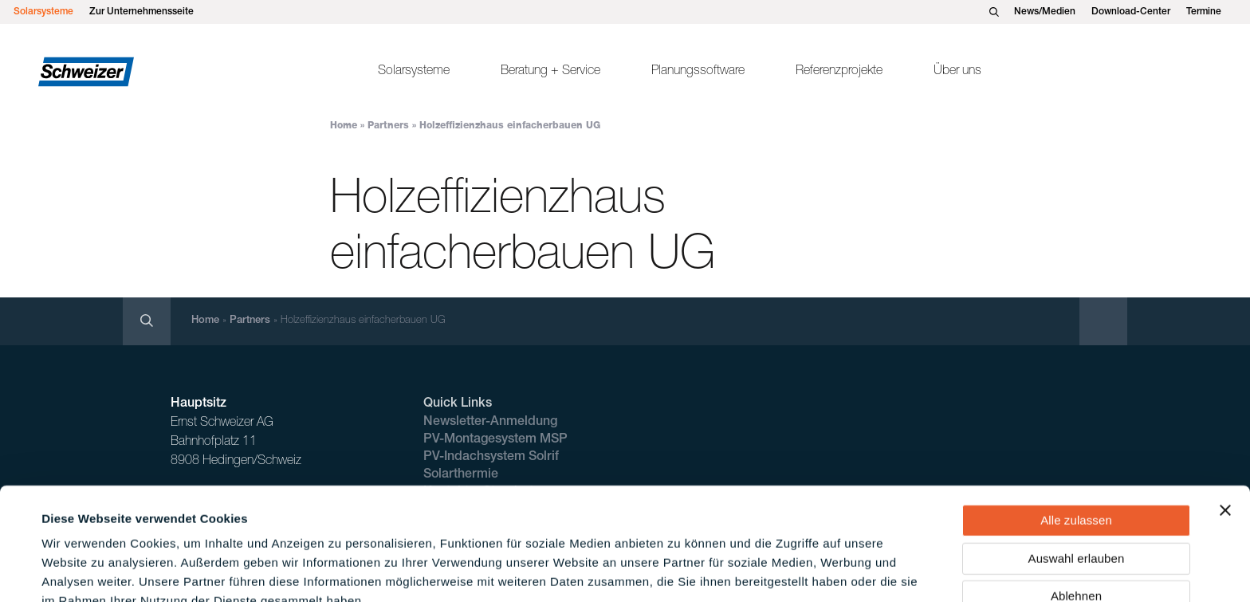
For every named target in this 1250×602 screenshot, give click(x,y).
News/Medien (1044, 12)
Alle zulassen (1076, 437)
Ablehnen (1076, 513)
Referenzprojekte (839, 71)
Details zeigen (680, 570)
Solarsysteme (43, 12)
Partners (388, 126)
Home (343, 126)
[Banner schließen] (1225, 427)
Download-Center (1130, 12)
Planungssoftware (698, 71)
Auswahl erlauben (1076, 475)
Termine (1203, 12)
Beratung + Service (550, 71)
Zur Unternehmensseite (141, 12)
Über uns (957, 71)
